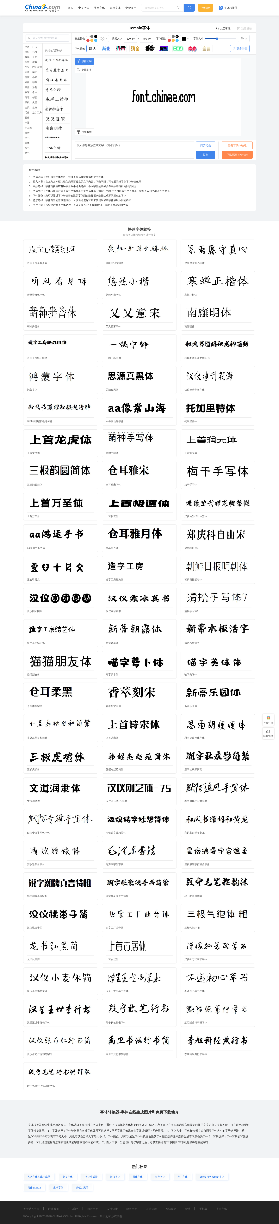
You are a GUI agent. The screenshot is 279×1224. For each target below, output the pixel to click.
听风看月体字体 (36, 294)
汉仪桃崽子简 (34, 927)
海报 (27, 52)
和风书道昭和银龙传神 (39, 421)
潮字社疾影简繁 (193, 769)
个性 (34, 92)
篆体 (27, 143)
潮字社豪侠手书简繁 (117, 896)
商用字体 (115, 7)
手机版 (203, 1208)
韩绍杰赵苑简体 (114, 769)
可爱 (34, 57)
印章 (34, 82)
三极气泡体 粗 (192, 927)
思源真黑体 (112, 389)
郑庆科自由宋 (192, 547)
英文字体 (99, 7)
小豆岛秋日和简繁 (37, 737)
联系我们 (53, 1208)
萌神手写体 (112, 453)
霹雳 (27, 77)
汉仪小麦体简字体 (37, 990)
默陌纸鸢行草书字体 (195, 1022)
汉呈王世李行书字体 (38, 1022)
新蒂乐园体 (190, 706)
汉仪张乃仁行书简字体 (39, 1054)
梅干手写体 (190, 484)
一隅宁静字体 (113, 358)
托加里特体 (190, 421)
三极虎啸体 (33, 769)
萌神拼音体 (33, 326)
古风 (27, 107)
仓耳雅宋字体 (113, 484)
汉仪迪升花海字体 (194, 389)
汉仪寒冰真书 (113, 611)
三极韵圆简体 (34, 484)
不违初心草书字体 (194, 990)
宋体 (27, 72)
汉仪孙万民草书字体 (195, 959)
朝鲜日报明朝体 (193, 579)
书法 (27, 47)
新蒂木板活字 (192, 642)
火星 (34, 102)
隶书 (27, 153)
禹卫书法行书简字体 (117, 1054)
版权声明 (92, 1208)
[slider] (227, 38)
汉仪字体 (115, 1176)
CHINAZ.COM (61, 1216)
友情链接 (112, 1208)
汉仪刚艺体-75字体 (116, 801)
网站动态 (170, 1208)
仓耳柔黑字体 (34, 706)
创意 (34, 97)
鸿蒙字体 (32, 389)
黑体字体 (138, 1176)
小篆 (34, 77)
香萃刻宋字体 (113, 706)
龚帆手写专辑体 (114, 263)
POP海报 (37, 67)
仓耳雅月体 (112, 547)
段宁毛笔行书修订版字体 (41, 1085)
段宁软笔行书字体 (116, 1022)
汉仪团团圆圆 (34, 611)
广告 (34, 47)
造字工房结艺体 (36, 642)
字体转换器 (228, 8)
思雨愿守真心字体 (194, 263)
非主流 (28, 128)
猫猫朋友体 (33, 674)
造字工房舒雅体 (114, 579)
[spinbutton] (244, 38)
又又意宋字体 (113, 326)
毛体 (27, 112)
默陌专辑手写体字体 (38, 832)
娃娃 (27, 82)
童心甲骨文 (33, 579)
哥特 (27, 133)
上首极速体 (112, 516)
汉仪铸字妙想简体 (116, 832)
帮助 (187, 1208)
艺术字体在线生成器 (39, 1176)
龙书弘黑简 (33, 959)
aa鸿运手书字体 (36, 547)
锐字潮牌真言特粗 (37, 896)
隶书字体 (58, 1187)
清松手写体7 (191, 611)
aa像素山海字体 (115, 421)
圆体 (27, 117)
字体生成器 (91, 1176)
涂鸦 (34, 87)
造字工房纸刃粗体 (37, 358)
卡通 (27, 123)
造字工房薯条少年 (37, 263)
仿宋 (27, 67)
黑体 (27, 87)
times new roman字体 (212, 1176)
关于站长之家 (31, 1208)
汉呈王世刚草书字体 (117, 990)
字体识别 (205, 7)
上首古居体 (112, 959)
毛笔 (27, 97)
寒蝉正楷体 (190, 294)
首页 (70, 7)
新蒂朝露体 (112, 642)
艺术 (34, 52)
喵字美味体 (190, 674)
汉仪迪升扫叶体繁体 (195, 516)
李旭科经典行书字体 (195, 1054)
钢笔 (27, 62)
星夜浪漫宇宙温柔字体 (197, 864)
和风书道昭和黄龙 (194, 832)
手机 (27, 102)
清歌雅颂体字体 (36, 864)
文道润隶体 (33, 801)
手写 (27, 92)
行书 (27, 148)
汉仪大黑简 (82, 1187)
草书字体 (182, 1176)
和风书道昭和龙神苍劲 (197, 358)
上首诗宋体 (112, 737)
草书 (27, 138)
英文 (34, 72)
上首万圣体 (33, 516)
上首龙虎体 (33, 453)
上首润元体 (190, 453)
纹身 (34, 107)
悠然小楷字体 (113, 294)
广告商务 (73, 1208)
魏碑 (27, 57)
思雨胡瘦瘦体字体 (194, 737)
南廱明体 (189, 326)
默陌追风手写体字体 (195, 801)
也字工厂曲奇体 (114, 927)
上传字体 (221, 1208)
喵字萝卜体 (112, 674)
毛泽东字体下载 (114, 864)
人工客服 (223, 28)
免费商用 (130, 7)
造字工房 (37, 112)
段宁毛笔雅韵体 (193, 896)
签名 (34, 62)
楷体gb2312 (34, 1187)
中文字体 (83, 7)
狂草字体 (160, 1176)
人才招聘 (151, 1208)
